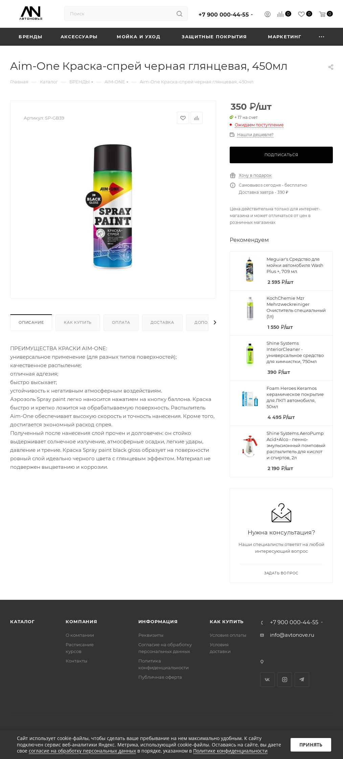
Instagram (284, 679)
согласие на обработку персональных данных (82, 750)
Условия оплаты (228, 635)
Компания (81, 621)
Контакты (76, 660)
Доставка (162, 322)
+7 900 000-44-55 (224, 15)
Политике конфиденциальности (230, 750)
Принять (310, 744)
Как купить (78, 322)
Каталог (22, 621)
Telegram (302, 679)
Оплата (121, 322)
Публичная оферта (160, 677)
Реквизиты (150, 635)
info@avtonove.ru (292, 635)
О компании (80, 635)
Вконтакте (267, 679)
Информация (158, 621)
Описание (31, 322)
